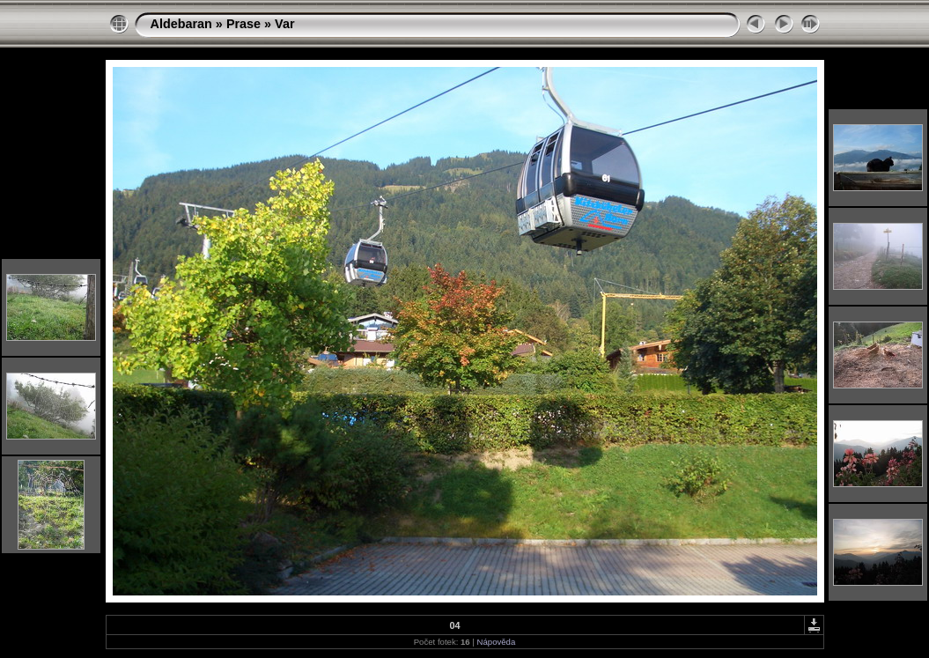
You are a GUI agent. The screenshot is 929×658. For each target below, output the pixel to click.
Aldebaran (181, 24)
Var (284, 24)
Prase (243, 24)
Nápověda (496, 642)
